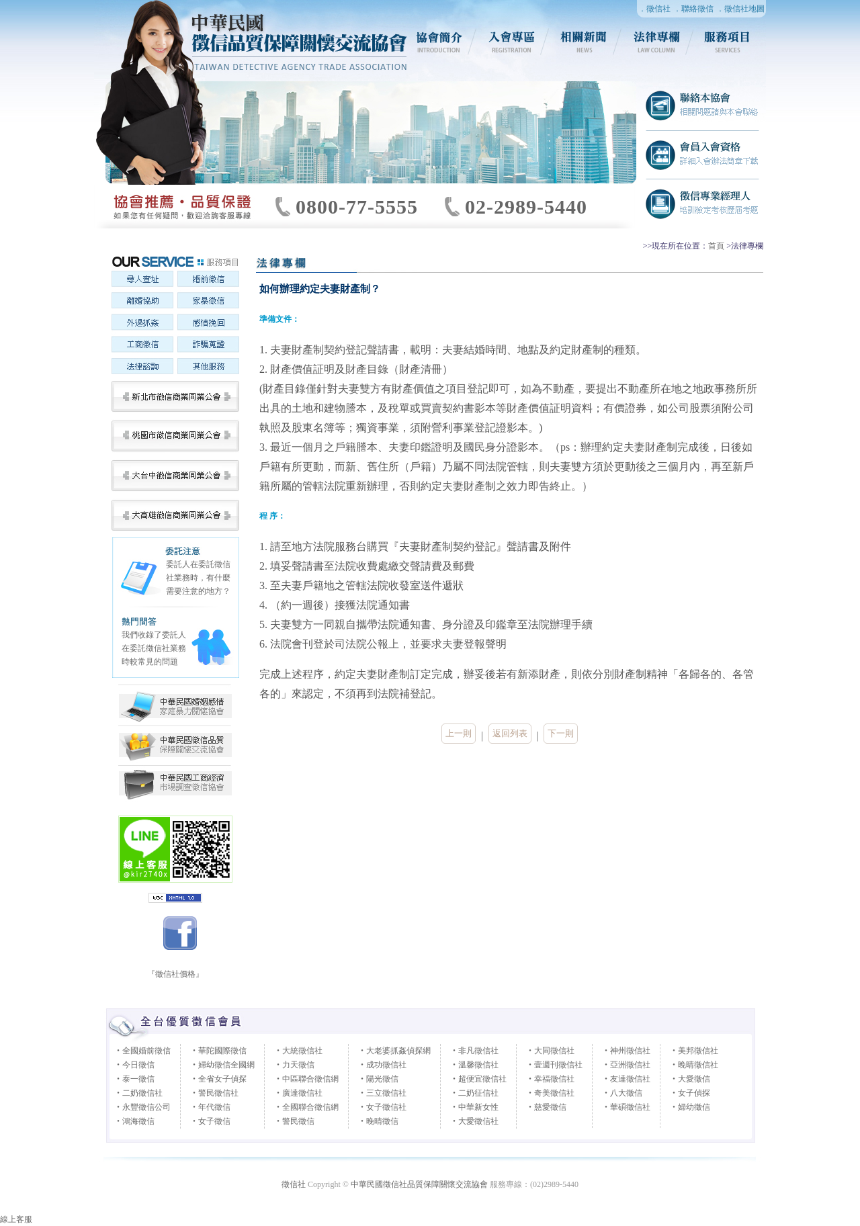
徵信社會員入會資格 (702, 154)
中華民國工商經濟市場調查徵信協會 (175, 706)
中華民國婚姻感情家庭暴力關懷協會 (175, 783)
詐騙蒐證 (208, 345)
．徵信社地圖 (740, 8)
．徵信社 (654, 8)
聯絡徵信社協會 (702, 106)
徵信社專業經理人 (702, 203)
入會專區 (512, 41)
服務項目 (729, 41)
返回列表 (509, 733)
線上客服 (16, 1219)
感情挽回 (208, 324)
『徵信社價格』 (175, 974)
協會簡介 (439, 41)
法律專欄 (657, 41)
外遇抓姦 (142, 324)
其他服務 (208, 367)
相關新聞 (584, 41)
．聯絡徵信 (693, 8)
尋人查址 (142, 281)
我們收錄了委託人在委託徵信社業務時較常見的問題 (154, 648)
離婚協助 (142, 302)
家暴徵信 (208, 302)
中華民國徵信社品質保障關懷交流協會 (175, 746)
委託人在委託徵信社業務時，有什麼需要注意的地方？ (198, 578)
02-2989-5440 (526, 206)
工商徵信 (142, 345)
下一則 (561, 733)
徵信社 (294, 1184)
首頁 (716, 246)
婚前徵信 (208, 281)
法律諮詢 (142, 367)
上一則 (458, 733)
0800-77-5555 (357, 206)
